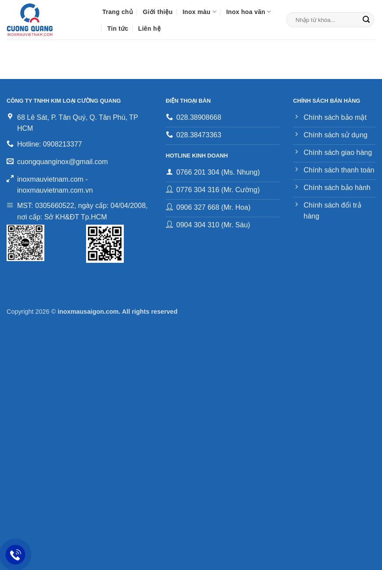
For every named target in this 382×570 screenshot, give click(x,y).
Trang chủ (117, 11)
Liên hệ (149, 28)
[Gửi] (366, 19)
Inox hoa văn (248, 11)
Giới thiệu (158, 11)
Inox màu (199, 11)
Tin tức (117, 28)
